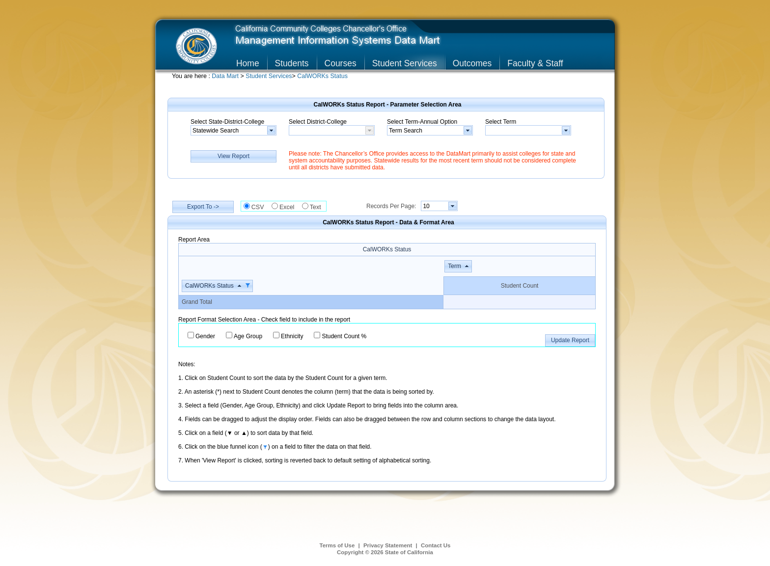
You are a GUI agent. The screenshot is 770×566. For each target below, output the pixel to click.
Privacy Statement (387, 545)
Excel (289, 207)
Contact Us (436, 545)
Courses (341, 63)
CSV (260, 207)
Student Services (404, 63)
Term (454, 266)
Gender (205, 336)
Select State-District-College (227, 121)
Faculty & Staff (535, 63)
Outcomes (472, 63)
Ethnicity (292, 336)
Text (318, 207)
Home (247, 63)
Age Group (248, 336)
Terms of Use (337, 545)
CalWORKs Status (322, 76)
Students (292, 63)
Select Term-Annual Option (422, 121)
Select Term (500, 121)
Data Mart (226, 76)
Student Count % (344, 336)
